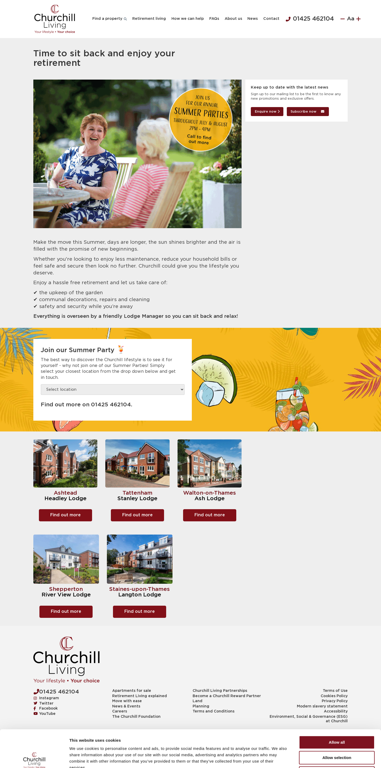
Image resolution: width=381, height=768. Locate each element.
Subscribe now (307, 111)
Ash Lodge (209, 498)
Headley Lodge (65, 498)
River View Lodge (66, 594)
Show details (277, 757)
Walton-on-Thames (209, 493)
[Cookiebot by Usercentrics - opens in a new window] (34, 758)
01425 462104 (310, 19)
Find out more (65, 515)
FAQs (214, 18)
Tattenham (137, 493)
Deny (337, 734)
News (252, 18)
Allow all (337, 703)
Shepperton (66, 589)
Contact (271, 18)
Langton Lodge (139, 594)
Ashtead (65, 493)
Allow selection (336, 718)
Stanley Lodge (137, 498)
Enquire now (267, 111)
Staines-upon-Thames (139, 589)
